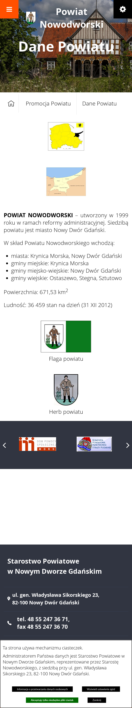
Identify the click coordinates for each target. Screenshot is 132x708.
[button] (9, 9)
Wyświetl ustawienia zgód (101, 689)
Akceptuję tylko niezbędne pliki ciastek (52, 700)
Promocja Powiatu (48, 103)
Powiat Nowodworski (71, 18)
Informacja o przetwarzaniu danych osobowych (42, 689)
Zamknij (97, 700)
